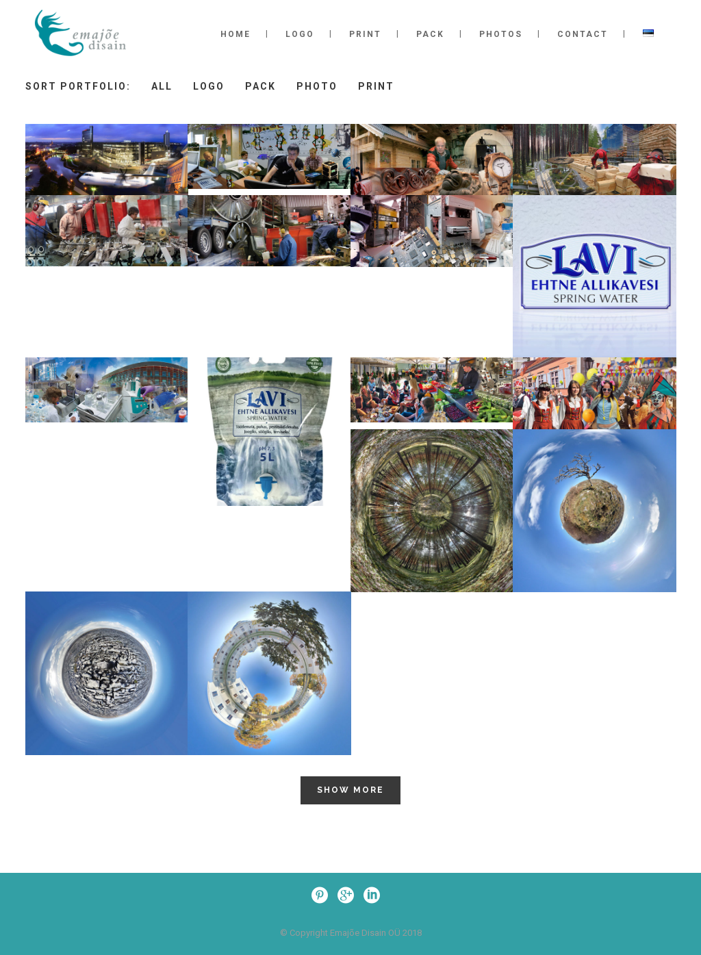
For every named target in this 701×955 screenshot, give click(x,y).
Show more (350, 790)
